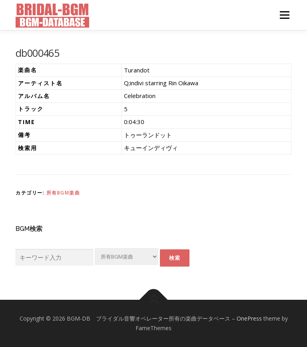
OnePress (249, 318)
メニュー (284, 15)
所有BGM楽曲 (63, 192)
